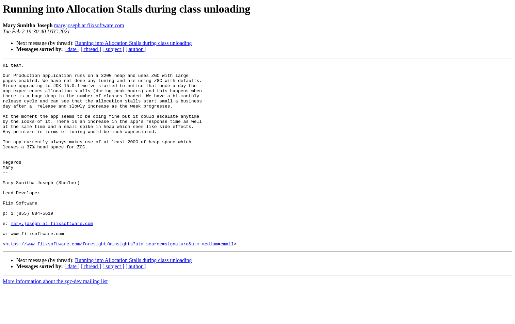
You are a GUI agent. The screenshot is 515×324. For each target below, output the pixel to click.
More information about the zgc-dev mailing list (55, 318)
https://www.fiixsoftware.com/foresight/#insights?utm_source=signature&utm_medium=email (119, 280)
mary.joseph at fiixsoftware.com (89, 25)
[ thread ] (91, 49)
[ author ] (136, 49)
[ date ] (72, 49)
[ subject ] (113, 49)
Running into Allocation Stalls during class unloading (133, 43)
